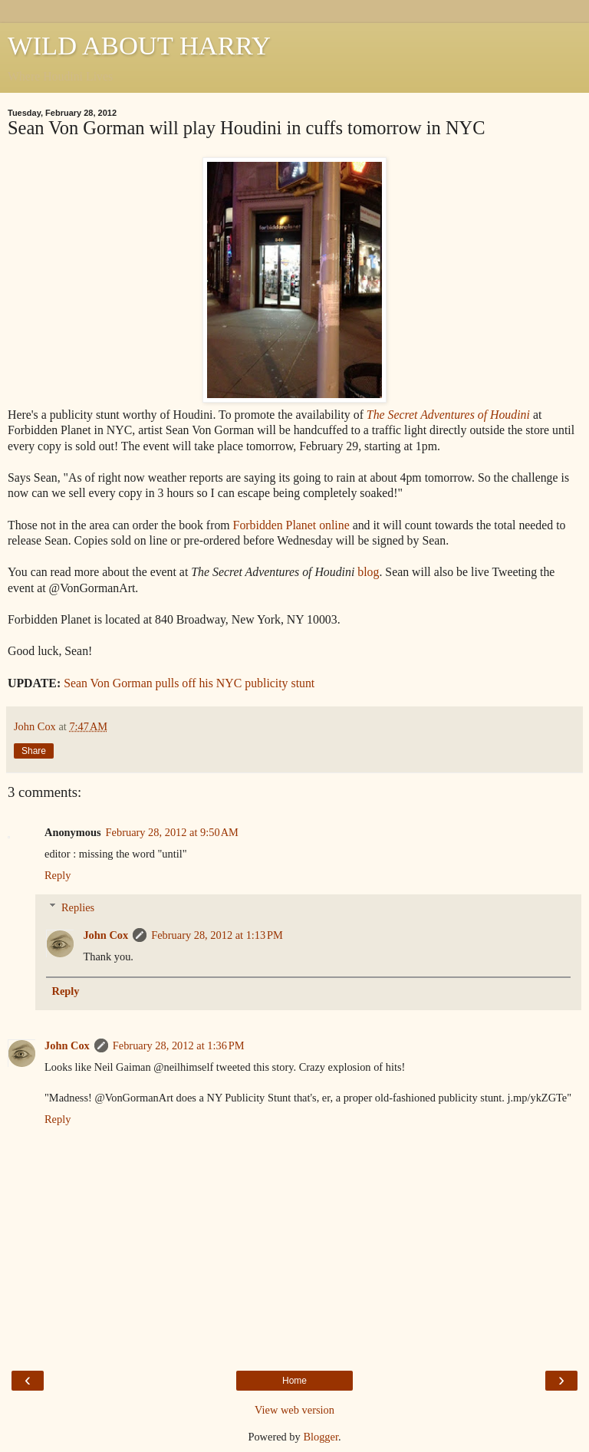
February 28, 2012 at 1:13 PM (217, 935)
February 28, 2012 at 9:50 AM (172, 832)
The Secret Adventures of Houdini (448, 414)
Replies (77, 907)
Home (294, 1380)
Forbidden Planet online (291, 525)
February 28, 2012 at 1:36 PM (179, 1045)
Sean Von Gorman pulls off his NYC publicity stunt (189, 683)
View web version (294, 1410)
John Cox (105, 935)
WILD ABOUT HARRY (139, 45)
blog (368, 571)
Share (33, 751)
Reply (57, 875)
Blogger (320, 1437)
